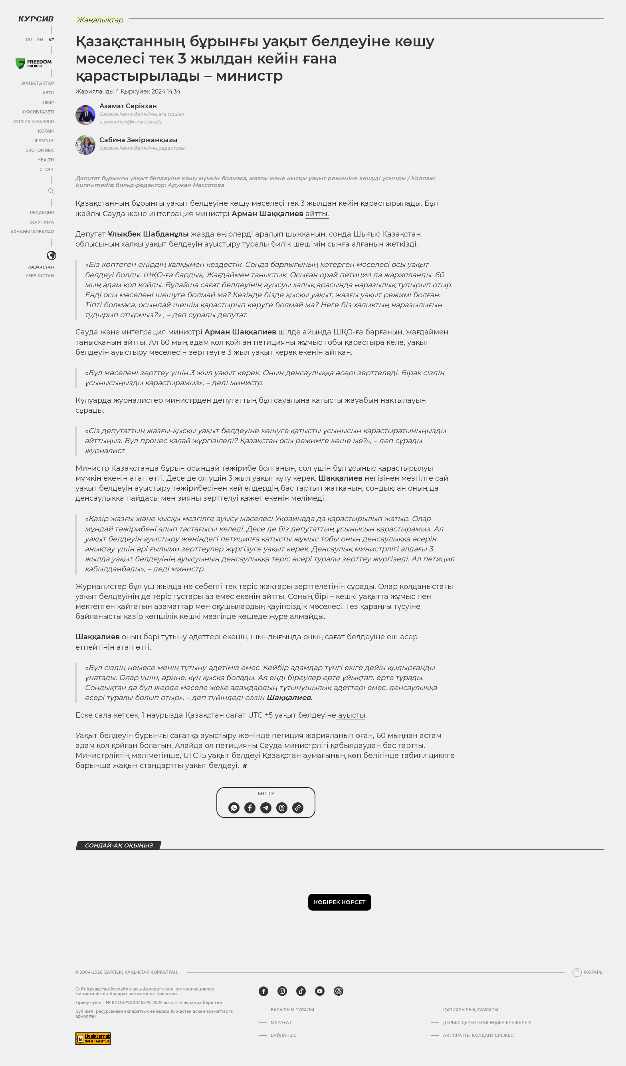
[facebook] (263, 991)
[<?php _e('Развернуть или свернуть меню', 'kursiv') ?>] (51, 256)
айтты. (317, 213)
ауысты (350, 715)
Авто (48, 92)
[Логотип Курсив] (36, 19)
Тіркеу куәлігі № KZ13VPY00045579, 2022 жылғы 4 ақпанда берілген (148, 1002)
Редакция (42, 212)
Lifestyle (43, 140)
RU (29, 40)
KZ (51, 40)
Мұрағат (281, 1022)
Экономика (40, 150)
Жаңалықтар (37, 83)
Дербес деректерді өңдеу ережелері (487, 1022)
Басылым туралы (292, 1010)
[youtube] (320, 991)
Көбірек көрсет (340, 902)
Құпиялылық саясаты (470, 1010)
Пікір (48, 102)
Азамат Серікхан (128, 106)
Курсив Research (33, 121)
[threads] (338, 991)
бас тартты (403, 745)
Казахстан (41, 267)
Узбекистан (40, 275)
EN (40, 40)
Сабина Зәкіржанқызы (138, 140)
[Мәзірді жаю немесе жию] (51, 191)
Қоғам (46, 131)
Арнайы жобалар (32, 232)
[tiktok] (301, 991)
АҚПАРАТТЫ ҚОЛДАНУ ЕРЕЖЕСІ (479, 1035)
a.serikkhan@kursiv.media (130, 122)
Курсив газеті (38, 112)
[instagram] (282, 991)
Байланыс (283, 1035)
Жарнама (42, 222)
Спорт (47, 169)
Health (46, 160)
